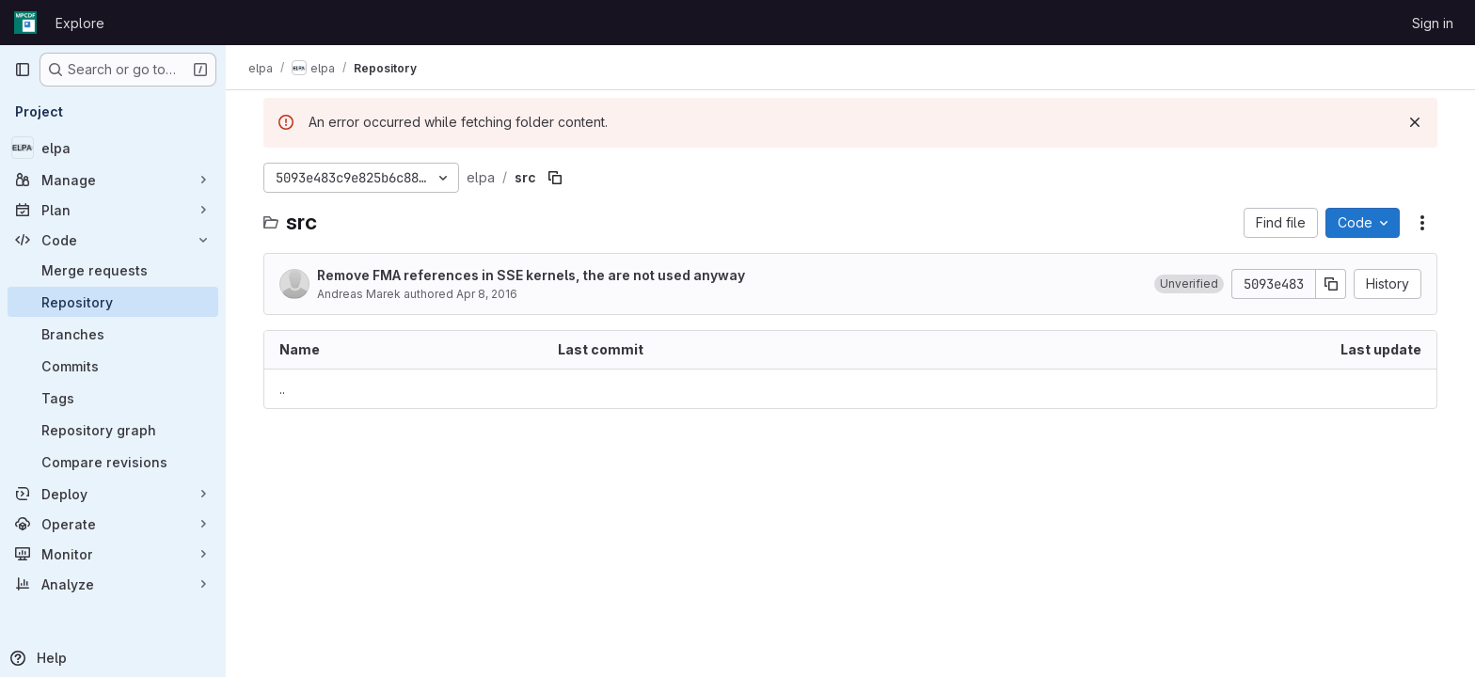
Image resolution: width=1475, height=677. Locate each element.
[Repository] (113, 302)
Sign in (1432, 23)
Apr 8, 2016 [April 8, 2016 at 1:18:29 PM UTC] (486, 294)
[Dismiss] (1415, 122)
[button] (1189, 284)
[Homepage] (25, 23)
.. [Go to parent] (282, 389)
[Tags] (113, 398)
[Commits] (113, 366)
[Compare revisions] (113, 462)
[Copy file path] (555, 178)
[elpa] (113, 148)
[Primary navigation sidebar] (23, 70)
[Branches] (113, 334)
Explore (80, 23)
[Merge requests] (113, 270)
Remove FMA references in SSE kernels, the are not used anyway (531, 275)
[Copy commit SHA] (1331, 284)
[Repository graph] (113, 430)
